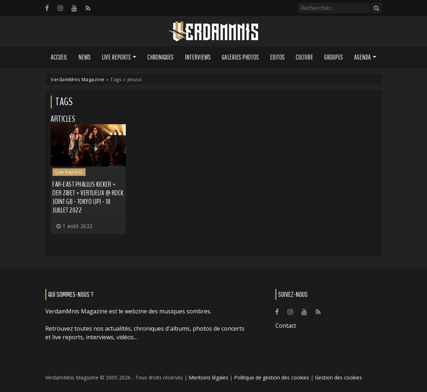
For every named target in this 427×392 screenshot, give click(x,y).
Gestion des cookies (338, 377)
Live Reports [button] (116, 57)
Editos (277, 57)
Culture (304, 57)
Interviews (198, 57)
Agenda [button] (362, 57)
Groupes (333, 57)
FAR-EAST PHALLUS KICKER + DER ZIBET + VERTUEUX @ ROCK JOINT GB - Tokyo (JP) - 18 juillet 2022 (88, 197)
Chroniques (160, 57)
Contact (285, 326)
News (84, 57)
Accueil (59, 57)
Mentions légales (208, 377)
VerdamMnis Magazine (78, 79)
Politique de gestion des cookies (271, 377)
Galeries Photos (240, 57)
